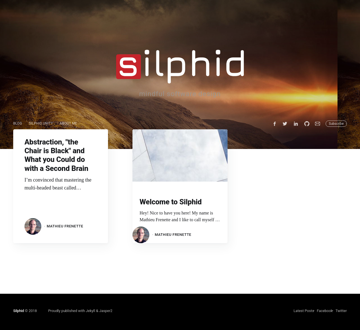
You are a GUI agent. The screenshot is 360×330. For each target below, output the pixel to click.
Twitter (341, 311)
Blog (17, 123)
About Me (68, 123)
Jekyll (90, 311)
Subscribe (336, 124)
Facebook (324, 311)
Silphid (18, 311)
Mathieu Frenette (65, 226)
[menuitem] (18, 123)
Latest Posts (304, 311)
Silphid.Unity (41, 123)
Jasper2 (105, 311)
